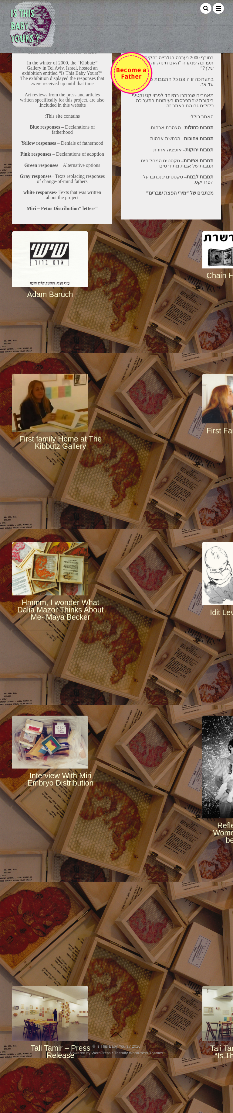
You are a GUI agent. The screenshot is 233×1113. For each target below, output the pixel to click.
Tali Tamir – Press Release (73, 732)
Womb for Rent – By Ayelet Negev (159, 876)
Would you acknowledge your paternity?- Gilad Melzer (73, 1005)
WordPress (101, 1104)
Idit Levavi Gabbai (159, 509)
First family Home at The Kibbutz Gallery (73, 424)
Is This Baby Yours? (113, 1098)
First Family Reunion (159, 412)
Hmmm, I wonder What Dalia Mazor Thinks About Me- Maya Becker (73, 510)
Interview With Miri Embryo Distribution (73, 591)
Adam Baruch (73, 345)
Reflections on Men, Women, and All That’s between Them (159, 648)
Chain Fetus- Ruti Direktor (159, 331)
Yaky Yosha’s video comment (159, 993)
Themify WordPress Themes (138, 1104)
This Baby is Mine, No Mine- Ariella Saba (73, 925)
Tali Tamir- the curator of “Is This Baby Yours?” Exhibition (159, 739)
